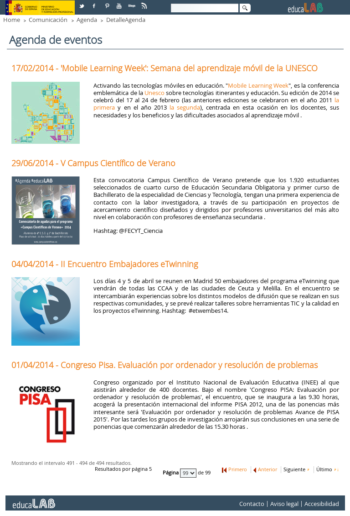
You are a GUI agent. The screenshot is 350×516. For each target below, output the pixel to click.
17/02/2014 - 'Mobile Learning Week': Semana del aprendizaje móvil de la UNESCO (164, 68)
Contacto (251, 504)
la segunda (185, 107)
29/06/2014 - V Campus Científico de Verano (93, 163)
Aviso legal (284, 504)
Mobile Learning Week (258, 85)
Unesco (154, 93)
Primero (237, 469)
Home (11, 20)
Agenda (87, 20)
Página (171, 473)
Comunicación (48, 20)
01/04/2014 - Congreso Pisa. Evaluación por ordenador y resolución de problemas (164, 364)
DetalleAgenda (125, 20)
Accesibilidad (321, 504)
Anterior (267, 469)
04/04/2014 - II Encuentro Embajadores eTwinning (104, 263)
